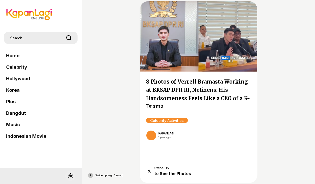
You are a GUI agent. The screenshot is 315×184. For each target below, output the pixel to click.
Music (13, 124)
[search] (69, 38)
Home (12, 55)
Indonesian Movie (26, 136)
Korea (13, 90)
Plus (11, 101)
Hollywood (18, 78)
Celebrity (16, 67)
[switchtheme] (70, 176)
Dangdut (16, 113)
